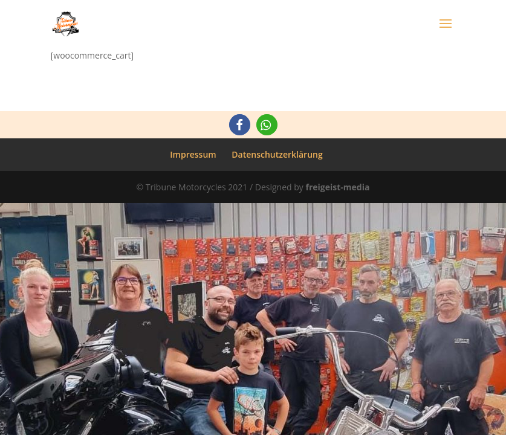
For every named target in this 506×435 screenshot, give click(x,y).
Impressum (193, 154)
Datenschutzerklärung (277, 154)
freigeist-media (337, 187)
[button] (239, 124)
